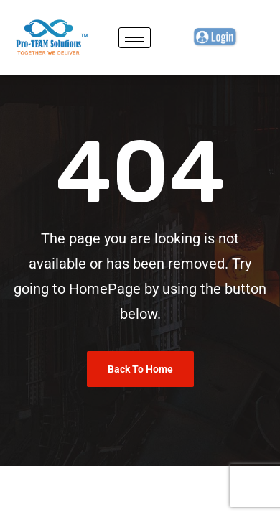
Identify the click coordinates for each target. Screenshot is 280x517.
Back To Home (140, 369)
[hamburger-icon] (134, 37)
